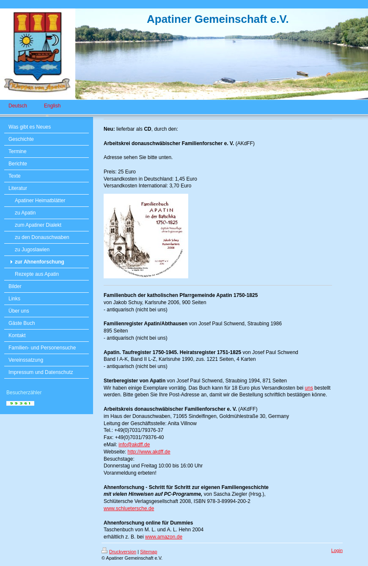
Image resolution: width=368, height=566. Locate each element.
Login (337, 550)
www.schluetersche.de (129, 508)
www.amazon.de (163, 537)
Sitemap (148, 551)
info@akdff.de (134, 445)
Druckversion (119, 551)
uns (309, 388)
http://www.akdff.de (148, 452)
